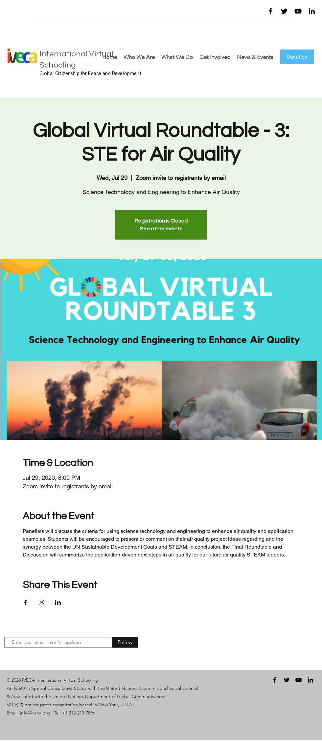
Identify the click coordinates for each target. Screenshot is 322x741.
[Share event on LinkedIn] (58, 602)
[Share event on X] (42, 602)
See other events (161, 228)
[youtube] (298, 11)
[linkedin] (312, 11)
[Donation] (297, 56)
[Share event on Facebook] (26, 602)
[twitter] (284, 11)
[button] (242, 12)
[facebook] (270, 11)
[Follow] (125, 642)
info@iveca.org (35, 713)
